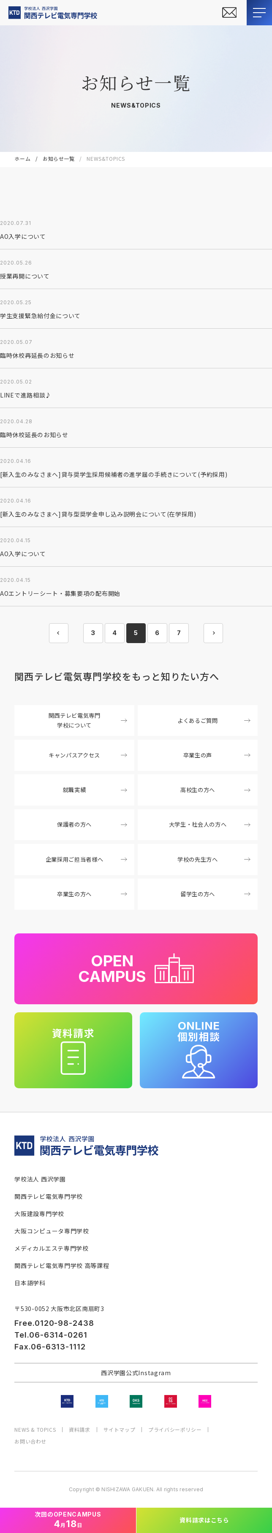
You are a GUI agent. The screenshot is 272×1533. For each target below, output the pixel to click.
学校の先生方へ (213, 859)
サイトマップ (119, 1429)
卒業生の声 (216, 755)
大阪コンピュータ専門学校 (51, 1231)
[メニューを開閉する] (259, 12)
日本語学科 (30, 1283)
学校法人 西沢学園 (39, 1179)
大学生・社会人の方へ (209, 824)
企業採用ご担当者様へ (86, 859)
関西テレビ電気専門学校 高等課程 (61, 1265)
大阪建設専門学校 (39, 1213)
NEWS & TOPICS (35, 1429)
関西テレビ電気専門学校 (48, 1196)
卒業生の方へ (92, 894)
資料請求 (79, 1429)
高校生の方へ (215, 790)
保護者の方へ (92, 824)
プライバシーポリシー (174, 1429)
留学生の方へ (215, 894)
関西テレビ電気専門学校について (88, 720)
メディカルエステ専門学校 (51, 1248)
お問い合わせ (30, 1441)
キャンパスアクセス (88, 755)
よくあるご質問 (213, 720)
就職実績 (95, 790)
